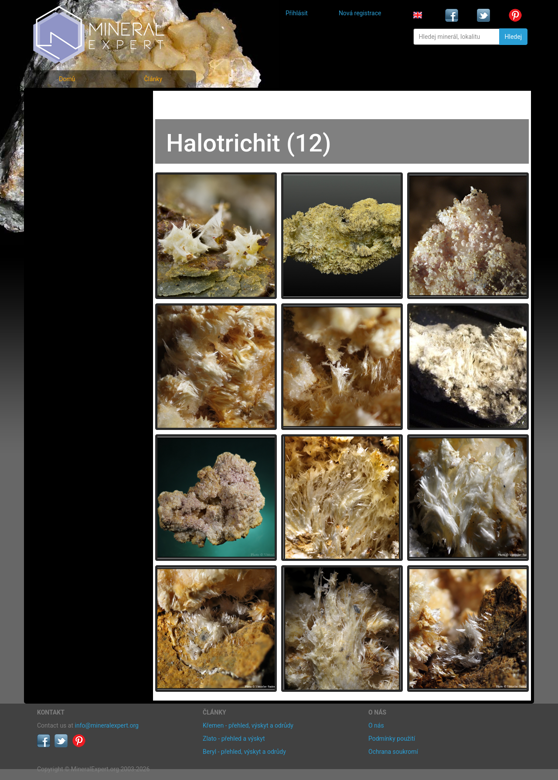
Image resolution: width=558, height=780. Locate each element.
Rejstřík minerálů (67, 119)
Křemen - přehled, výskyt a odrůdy (248, 725)
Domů (67, 79)
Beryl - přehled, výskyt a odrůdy (244, 751)
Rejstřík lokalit (62, 158)
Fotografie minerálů (71, 100)
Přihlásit (297, 13)
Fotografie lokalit (67, 139)
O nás (376, 725)
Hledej (513, 36)
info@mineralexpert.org (107, 725)
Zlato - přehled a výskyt (234, 738)
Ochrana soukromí (393, 751)
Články (153, 79)
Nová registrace (360, 13)
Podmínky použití (391, 738)
